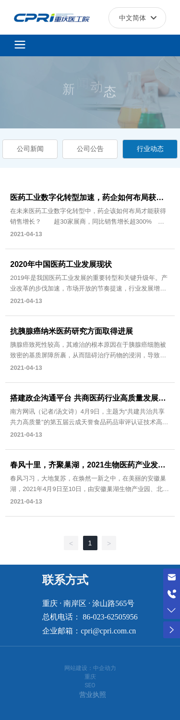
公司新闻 (30, 148)
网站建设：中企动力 (90, 668)
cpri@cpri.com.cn (108, 631)
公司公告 (90, 148)
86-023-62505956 (110, 617)
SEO (89, 685)
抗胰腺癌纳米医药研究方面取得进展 (71, 331)
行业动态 (150, 148)
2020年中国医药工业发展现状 (61, 264)
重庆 (90, 676)
